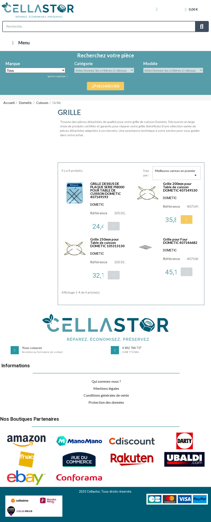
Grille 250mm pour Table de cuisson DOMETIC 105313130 (107, 242)
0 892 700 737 (131, 348)
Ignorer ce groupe (57, 76)
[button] (113, 226)
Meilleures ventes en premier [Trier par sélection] (176, 173)
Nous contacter (32, 348)
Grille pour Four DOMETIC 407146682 (180, 241)
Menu (20, 42)
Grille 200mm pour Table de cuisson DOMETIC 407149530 (180, 187)
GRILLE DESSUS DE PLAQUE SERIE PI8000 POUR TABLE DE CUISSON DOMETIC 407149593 (107, 190)
